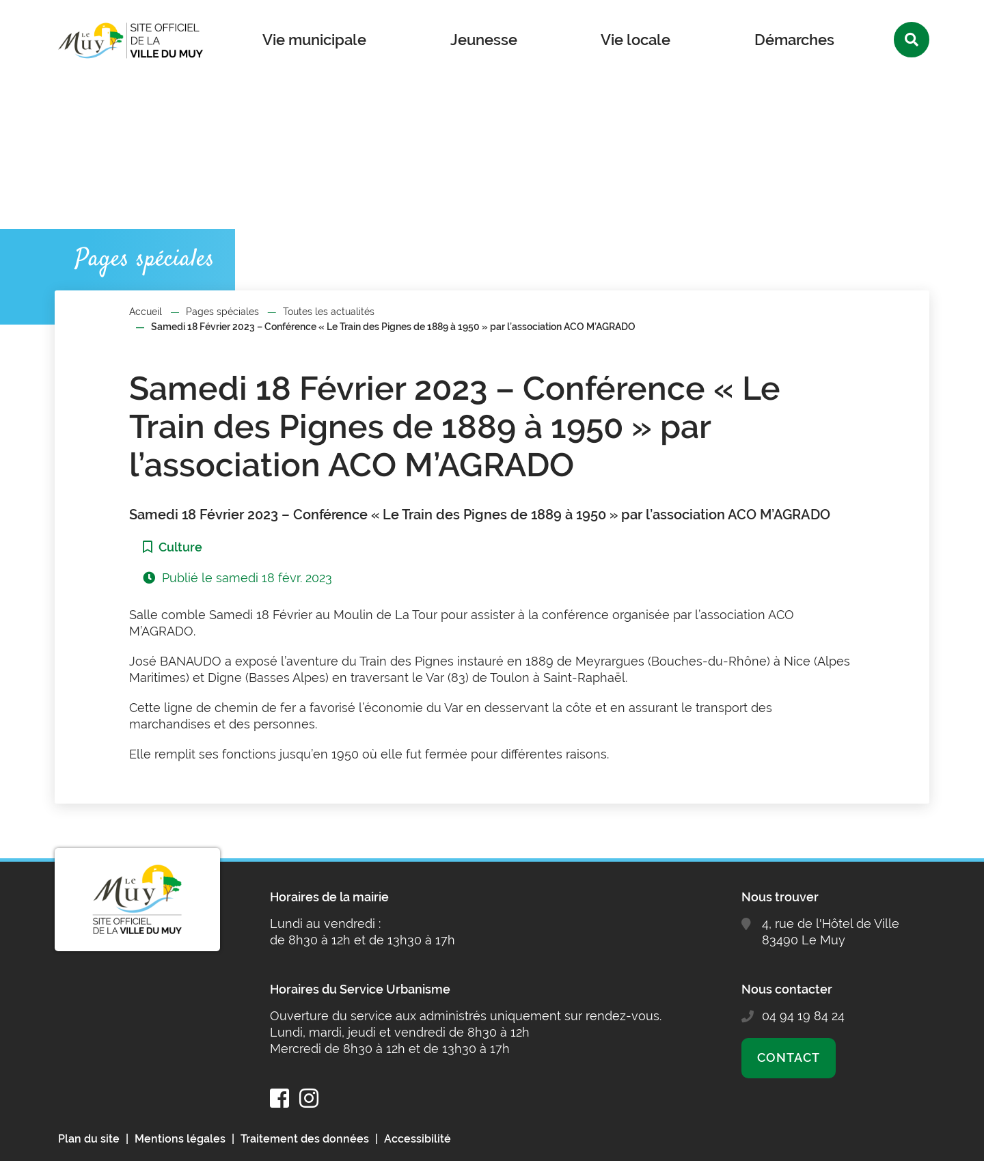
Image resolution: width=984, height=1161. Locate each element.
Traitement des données (305, 1138)
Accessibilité (417, 1138)
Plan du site (89, 1138)
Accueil (145, 311)
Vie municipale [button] (314, 40)
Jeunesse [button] (483, 40)
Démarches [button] (794, 40)
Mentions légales (180, 1138)
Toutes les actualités (328, 311)
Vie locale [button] (635, 40)
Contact (788, 1057)
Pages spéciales (222, 311)
